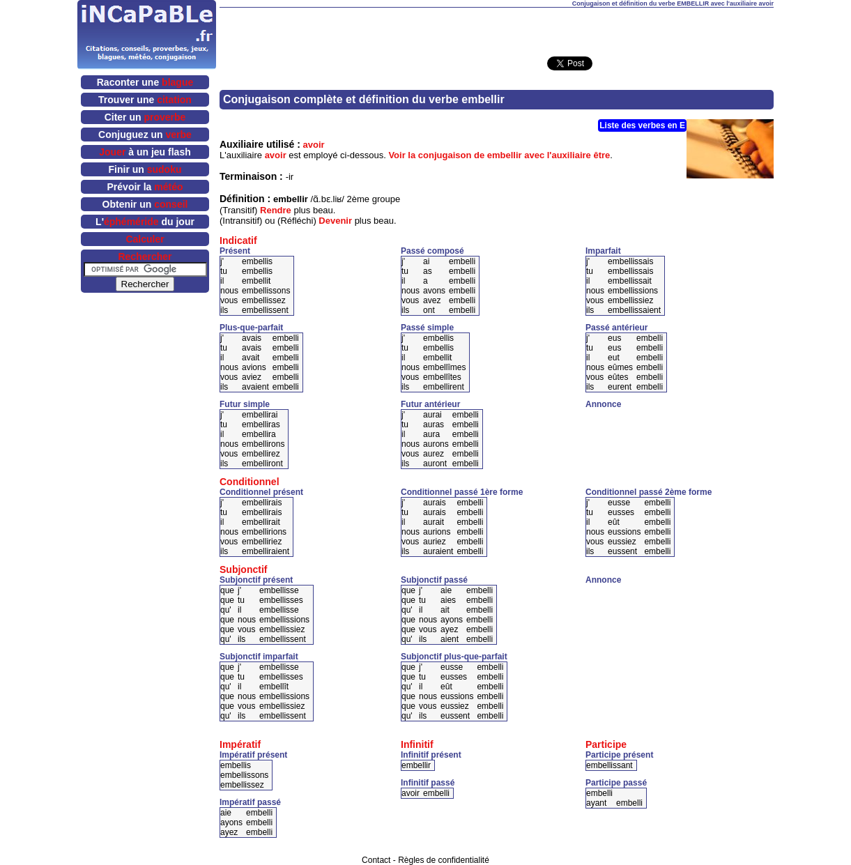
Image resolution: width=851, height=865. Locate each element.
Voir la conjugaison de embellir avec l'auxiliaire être (499, 155)
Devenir (335, 220)
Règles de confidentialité (443, 860)
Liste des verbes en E (642, 125)
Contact (376, 860)
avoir (314, 144)
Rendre (275, 210)
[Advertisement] (497, 28)
